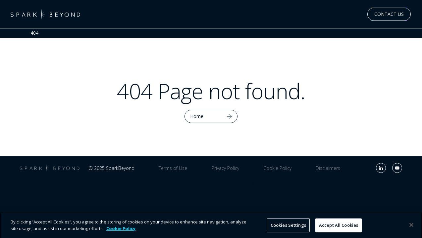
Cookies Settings (288, 227)
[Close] (411, 227)
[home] (45, 14)
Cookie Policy (277, 168)
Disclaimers (328, 168)
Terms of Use (173, 168)
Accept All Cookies (338, 227)
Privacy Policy (225, 168)
